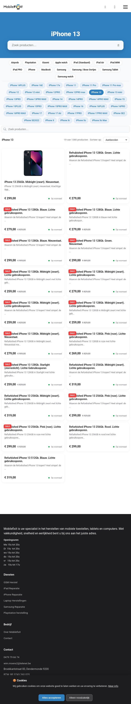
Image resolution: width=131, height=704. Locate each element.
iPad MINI (115, 62)
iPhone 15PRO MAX (57, 106)
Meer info (113, 686)
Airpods (15, 62)
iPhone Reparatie (13, 594)
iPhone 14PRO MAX (99, 99)
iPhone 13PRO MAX (36, 99)
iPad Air (100, 62)
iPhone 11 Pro (89, 85)
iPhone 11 (71, 85)
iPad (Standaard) (82, 62)
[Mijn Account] (106, 7)
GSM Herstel (10, 582)
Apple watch (61, 62)
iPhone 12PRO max (75, 92)
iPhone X (49, 120)
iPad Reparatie (12, 588)
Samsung (61, 69)
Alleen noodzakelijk (79, 697)
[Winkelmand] (116, 7)
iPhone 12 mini (32, 92)
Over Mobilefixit (12, 631)
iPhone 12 (14, 92)
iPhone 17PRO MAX (97, 113)
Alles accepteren (51, 697)
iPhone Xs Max (99, 120)
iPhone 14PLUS (17, 85)
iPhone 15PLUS (13, 106)
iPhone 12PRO (53, 92)
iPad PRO (17, 69)
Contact (8, 638)
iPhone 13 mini (114, 92)
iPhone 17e (54, 85)
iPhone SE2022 (31, 120)
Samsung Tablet (110, 69)
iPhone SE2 (119, 113)
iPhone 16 (78, 106)
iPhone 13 (96, 92)
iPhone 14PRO (76, 99)
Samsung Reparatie (14, 606)
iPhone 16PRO (118, 106)
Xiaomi (45, 62)
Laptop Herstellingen (15, 600)
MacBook (46, 69)
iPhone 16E (37, 85)
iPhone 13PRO (13, 99)
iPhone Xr (65, 120)
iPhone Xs (81, 120)
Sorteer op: (95, 139)
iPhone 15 (120, 99)
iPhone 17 (37, 113)
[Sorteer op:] (116, 140)
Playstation (30, 62)
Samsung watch (65, 76)
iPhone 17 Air (54, 113)
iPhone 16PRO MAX (16, 113)
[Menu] (125, 7)
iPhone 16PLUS (97, 106)
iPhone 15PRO (34, 106)
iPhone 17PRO (75, 113)
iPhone (31, 69)
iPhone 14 (57, 99)
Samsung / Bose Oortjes (84, 69)
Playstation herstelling (16, 612)
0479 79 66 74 (11, 657)
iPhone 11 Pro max (111, 85)
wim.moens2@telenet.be (17, 663)
